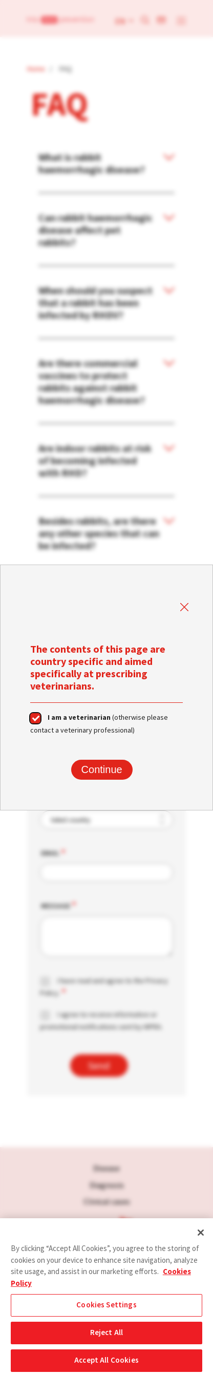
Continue (101, 769)
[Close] (200, 1236)
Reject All (106, 1336)
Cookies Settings (106, 1309)
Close (183, 607)
